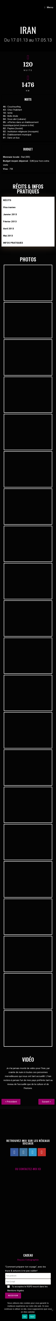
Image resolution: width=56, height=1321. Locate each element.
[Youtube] (42, 1152)
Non (32, 1317)
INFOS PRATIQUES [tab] (13, 242)
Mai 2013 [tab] (8, 235)
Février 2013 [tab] (10, 221)
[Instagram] (23, 1152)
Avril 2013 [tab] (8, 228)
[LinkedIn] (33, 1152)
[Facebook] (14, 1152)
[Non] (52, 1310)
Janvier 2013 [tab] (10, 214)
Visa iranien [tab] (9, 207)
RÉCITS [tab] (7, 200)
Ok (24, 1317)
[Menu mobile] (48, 7)
